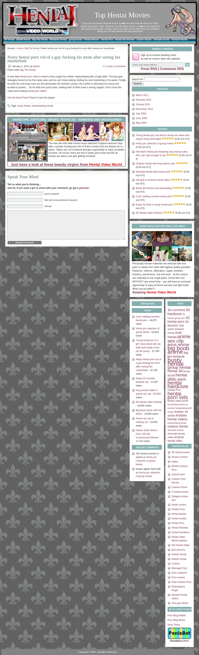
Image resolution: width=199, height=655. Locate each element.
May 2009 (141, 122)
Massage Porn (179, 568)
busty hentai (23, 105)
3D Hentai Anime (181, 452)
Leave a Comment (116, 66)
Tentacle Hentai (179, 39)
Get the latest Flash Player (21, 97)
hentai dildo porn (177, 377)
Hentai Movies (91, 39)
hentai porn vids (178, 395)
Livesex (176, 563)
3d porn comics (180, 457)
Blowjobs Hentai (58, 39)
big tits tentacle (178, 354)
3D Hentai (9, 39)
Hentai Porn (178, 523)
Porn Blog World (176, 620)
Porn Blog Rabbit (177, 615)
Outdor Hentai (144, 39)
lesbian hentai (179, 554)
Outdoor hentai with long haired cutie (155, 163)
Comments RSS (172, 69)
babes (175, 461)
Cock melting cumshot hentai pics (154, 196)
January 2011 (143, 104)
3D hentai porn (179, 319)
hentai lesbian (179, 513)
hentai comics (179, 504)
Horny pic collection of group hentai (154, 143)
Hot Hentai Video (181, 545)
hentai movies (179, 518)
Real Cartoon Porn (181, 582)
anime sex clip (179, 339)
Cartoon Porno (179, 487)
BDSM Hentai (23, 39)
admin (36, 66)
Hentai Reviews (180, 527)
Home (20, 48)
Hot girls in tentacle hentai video (153, 180)
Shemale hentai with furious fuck (153, 171)
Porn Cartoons (179, 572)
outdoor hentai (178, 426)
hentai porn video (29, 76)
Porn (186, 641)
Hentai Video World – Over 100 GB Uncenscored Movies (147, 434)
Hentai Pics (107, 39)
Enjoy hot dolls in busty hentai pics (154, 204)
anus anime (178, 344)
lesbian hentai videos (177, 417)
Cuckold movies (180, 491)
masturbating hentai (42, 105)
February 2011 (143, 99)
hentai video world (178, 400)
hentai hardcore (178, 384)
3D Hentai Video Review (149, 212)
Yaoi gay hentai (180, 603)
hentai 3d (175, 371)
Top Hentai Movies (122, 15)
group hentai (75, 39)
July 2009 (141, 113)
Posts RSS (149, 69)
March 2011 (142, 95)
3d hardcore (179, 312)
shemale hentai (161, 39)
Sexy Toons (174, 624)
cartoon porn (178, 474)
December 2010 (144, 109)
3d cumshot (176, 310)
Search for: (138, 79)
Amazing (154, 292)
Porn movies (178, 577)
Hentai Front (178, 509)
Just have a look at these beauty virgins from (66, 165)
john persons (178, 549)
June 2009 (141, 118)
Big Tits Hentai (40, 39)
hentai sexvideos (180, 532)
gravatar (83, 188)
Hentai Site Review (125, 39)
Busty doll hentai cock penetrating (154, 188)
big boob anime (178, 350)
